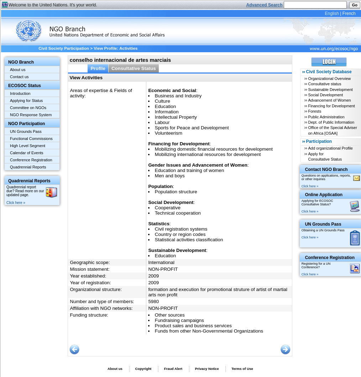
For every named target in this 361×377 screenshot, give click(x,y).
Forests (314, 111)
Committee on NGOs (28, 108)
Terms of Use (242, 369)
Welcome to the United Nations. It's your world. (53, 4)
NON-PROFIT (163, 269)
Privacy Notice (207, 369)
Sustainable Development (330, 89)
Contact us (19, 77)
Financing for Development (331, 106)
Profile (97, 68)
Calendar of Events (26, 153)
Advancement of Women (329, 100)
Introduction (20, 93)
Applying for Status (26, 100)
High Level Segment (27, 146)
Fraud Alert (173, 369)
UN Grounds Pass (26, 131)
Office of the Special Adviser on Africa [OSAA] (332, 130)
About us (17, 70)
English (332, 13)
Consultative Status (133, 68)
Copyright (143, 369)
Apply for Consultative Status (325, 156)
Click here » (15, 203)
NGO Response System (31, 115)
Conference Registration (31, 160)
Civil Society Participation (63, 48)
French (349, 13)
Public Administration (326, 117)
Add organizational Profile (330, 148)
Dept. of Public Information (331, 122)
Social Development (325, 95)
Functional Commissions (31, 138)
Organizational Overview (329, 78)
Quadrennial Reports (28, 167)
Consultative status (324, 84)
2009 (153, 276)
